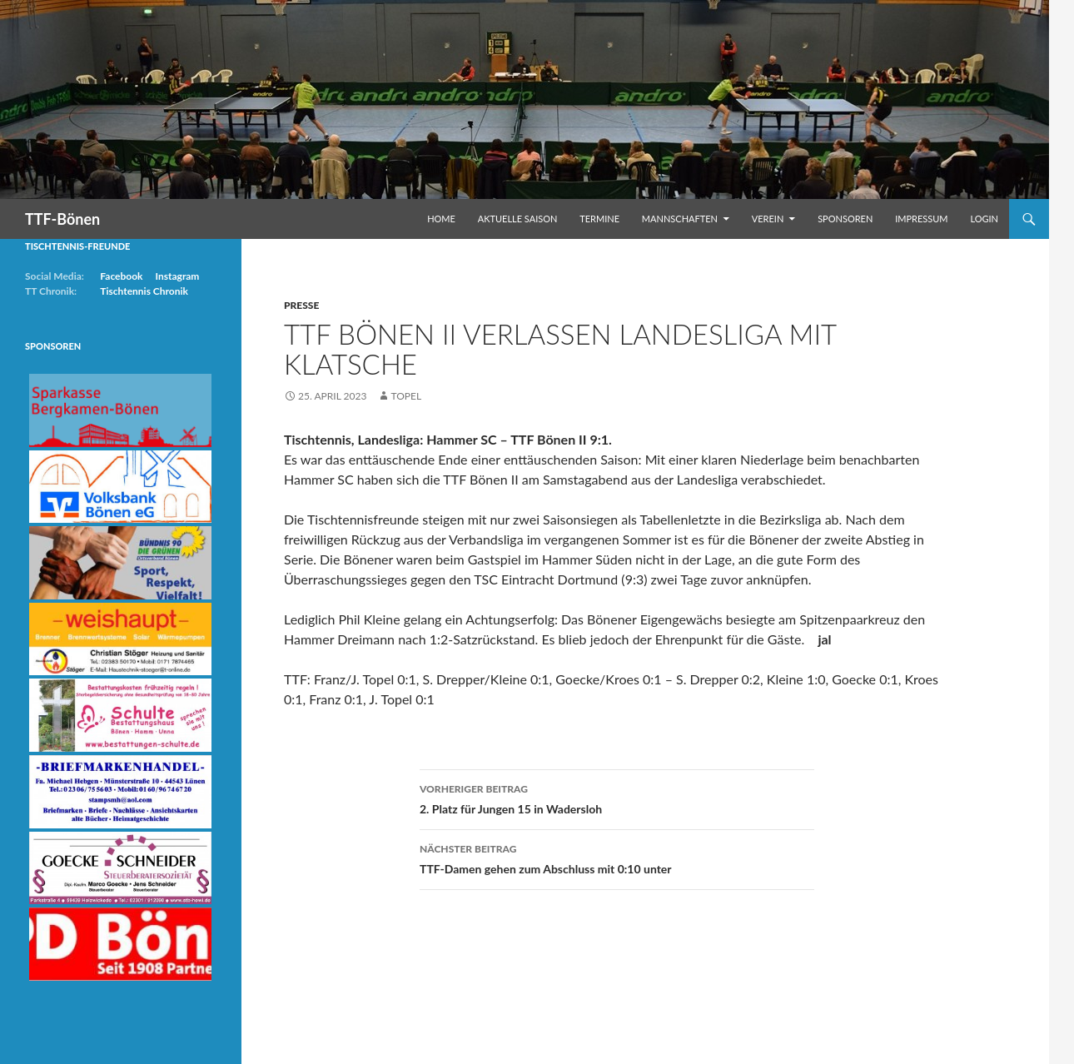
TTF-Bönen (62, 219)
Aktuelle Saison (518, 218)
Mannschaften (680, 218)
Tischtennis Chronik (144, 291)
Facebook (121, 276)
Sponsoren (845, 218)
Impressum (921, 218)
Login (984, 218)
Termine (599, 218)
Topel (405, 396)
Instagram (177, 276)
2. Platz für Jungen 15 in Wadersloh (617, 797)
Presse (301, 305)
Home (441, 218)
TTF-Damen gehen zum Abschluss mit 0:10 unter (617, 857)
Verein (768, 218)
